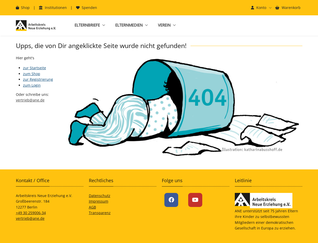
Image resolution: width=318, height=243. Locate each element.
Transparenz (100, 212)
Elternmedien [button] (129, 25)
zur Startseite (34, 67)
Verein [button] (164, 25)
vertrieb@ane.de (30, 100)
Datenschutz (99, 195)
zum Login (32, 85)
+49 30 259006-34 (31, 212)
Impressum (98, 201)
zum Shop (31, 73)
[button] (261, 7)
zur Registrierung (38, 79)
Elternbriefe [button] (87, 25)
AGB (92, 207)
